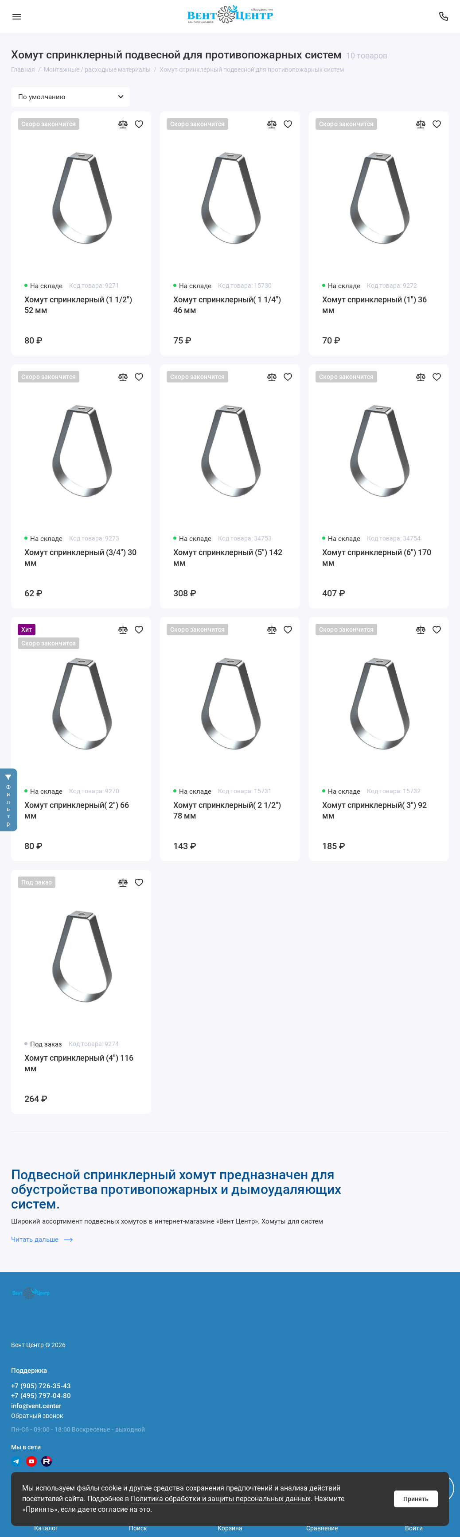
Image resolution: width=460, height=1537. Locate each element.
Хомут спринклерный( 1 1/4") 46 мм (227, 305)
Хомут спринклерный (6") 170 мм (376, 558)
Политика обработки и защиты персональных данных (221, 1499)
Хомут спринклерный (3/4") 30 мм (80, 558)
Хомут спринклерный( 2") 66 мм (76, 810)
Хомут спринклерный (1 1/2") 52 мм (78, 305)
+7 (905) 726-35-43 (41, 1386)
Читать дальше (42, 1240)
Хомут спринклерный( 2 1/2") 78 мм (227, 810)
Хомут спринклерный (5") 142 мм (227, 558)
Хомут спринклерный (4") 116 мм (78, 1063)
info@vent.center (36, 1406)
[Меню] (16, 16)
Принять (416, 1498)
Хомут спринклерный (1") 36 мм (374, 305)
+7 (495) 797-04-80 (41, 1396)
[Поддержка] (443, 16)
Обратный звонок (37, 1415)
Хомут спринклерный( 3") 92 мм (374, 810)
